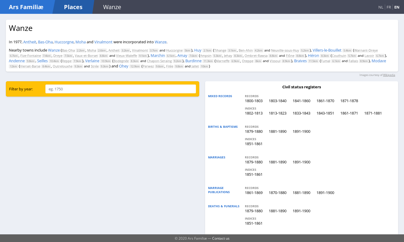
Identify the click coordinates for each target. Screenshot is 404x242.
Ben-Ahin (246, 50)
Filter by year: (21, 89)
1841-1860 (301, 100)
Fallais (353, 61)
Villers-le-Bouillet (327, 50)
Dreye (57, 55)
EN (397, 7)
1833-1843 (301, 113)
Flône (290, 55)
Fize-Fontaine (30, 55)
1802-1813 (254, 113)
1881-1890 (277, 131)
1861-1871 (349, 113)
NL (380, 7)
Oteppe (247, 61)
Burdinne (193, 60)
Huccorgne (64, 41)
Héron (313, 55)
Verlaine (92, 60)
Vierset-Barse (30, 66)
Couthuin (339, 55)
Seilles (42, 60)
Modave (379, 60)
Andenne (17, 60)
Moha (80, 41)
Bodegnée (121, 61)
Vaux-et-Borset (86, 55)
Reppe (67, 61)
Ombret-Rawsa (256, 55)
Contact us (221, 238)
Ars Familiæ (26, 7)
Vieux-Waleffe (126, 55)
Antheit (29, 41)
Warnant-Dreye (366, 50)
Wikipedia (389, 75)
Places (73, 7)
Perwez (148, 66)
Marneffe (223, 61)
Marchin (158, 55)
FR (389, 7)
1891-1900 (301, 131)
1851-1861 (254, 143)
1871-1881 (373, 113)
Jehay (228, 55)
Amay (182, 55)
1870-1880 (277, 192)
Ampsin (206, 55)
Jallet (195, 66)
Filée (169, 66)
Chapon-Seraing (159, 61)
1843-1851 (325, 113)
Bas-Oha (45, 41)
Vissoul (275, 61)
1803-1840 (277, 100)
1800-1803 (254, 100)
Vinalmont (103, 41)
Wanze (160, 41)
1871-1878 (349, 100)
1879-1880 (254, 131)
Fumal (325, 61)
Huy (198, 50)
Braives (300, 60)
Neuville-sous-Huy (285, 50)
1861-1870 (325, 100)
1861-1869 (254, 192)
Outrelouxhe (62, 66)
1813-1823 (277, 113)
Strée (95, 66)
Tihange (220, 50)
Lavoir (369, 55)
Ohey (123, 66)
